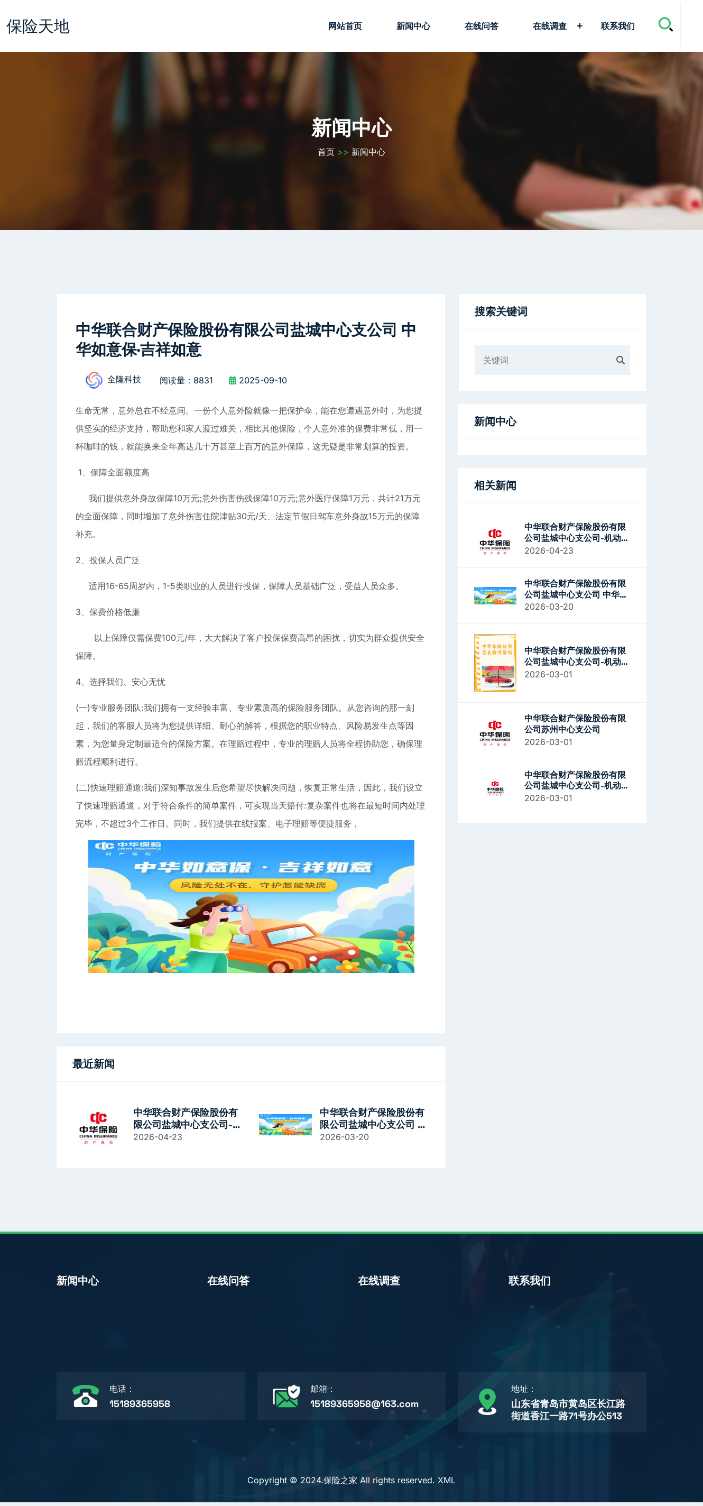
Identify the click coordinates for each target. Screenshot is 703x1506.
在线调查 (550, 26)
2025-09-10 (258, 383)
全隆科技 (111, 383)
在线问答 (481, 26)
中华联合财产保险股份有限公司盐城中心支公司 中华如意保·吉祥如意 (373, 1121)
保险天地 (38, 25)
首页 (326, 153)
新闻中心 (413, 26)
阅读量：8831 (186, 383)
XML (447, 1484)
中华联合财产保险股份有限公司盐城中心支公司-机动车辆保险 (187, 1121)
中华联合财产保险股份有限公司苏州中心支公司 (575, 726)
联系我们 (618, 26)
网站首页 (345, 26)
